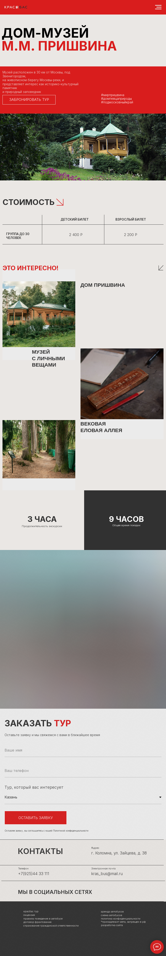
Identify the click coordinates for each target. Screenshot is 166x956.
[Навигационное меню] (158, 7)
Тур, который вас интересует (34, 787)
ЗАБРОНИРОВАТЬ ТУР (29, 99)
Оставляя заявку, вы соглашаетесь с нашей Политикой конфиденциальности (46, 830)
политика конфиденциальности (120, 918)
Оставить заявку (35, 817)
